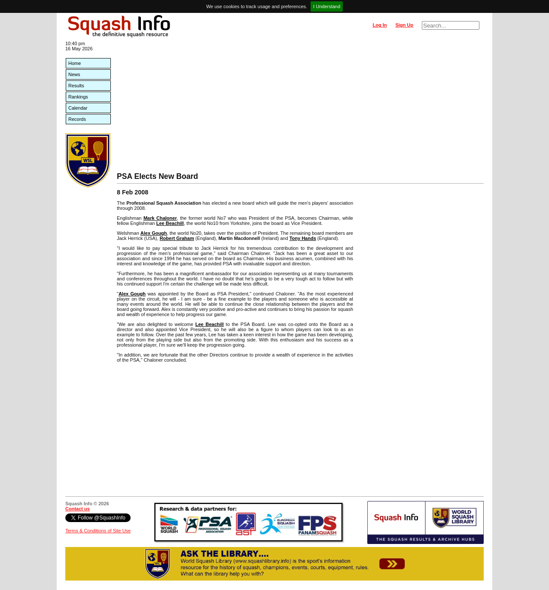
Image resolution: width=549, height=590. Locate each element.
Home (74, 63)
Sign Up (404, 25)
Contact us (77, 508)
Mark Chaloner (160, 218)
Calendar (78, 108)
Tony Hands (303, 238)
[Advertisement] (300, 107)
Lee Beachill (170, 223)
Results (76, 85)
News (74, 74)
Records (77, 119)
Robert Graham (177, 238)
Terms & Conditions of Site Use (98, 530)
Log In (379, 25)
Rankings (78, 96)
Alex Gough (153, 233)
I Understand (326, 6)
